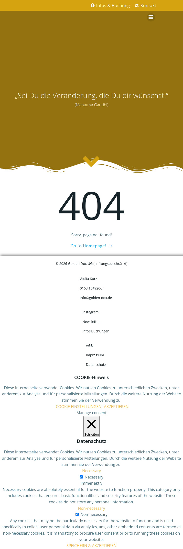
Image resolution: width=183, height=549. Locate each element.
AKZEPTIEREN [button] (116, 406)
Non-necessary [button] (91, 508)
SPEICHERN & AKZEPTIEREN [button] (91, 545)
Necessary (94, 477)
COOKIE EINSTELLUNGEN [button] (78, 406)
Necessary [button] (91, 470)
